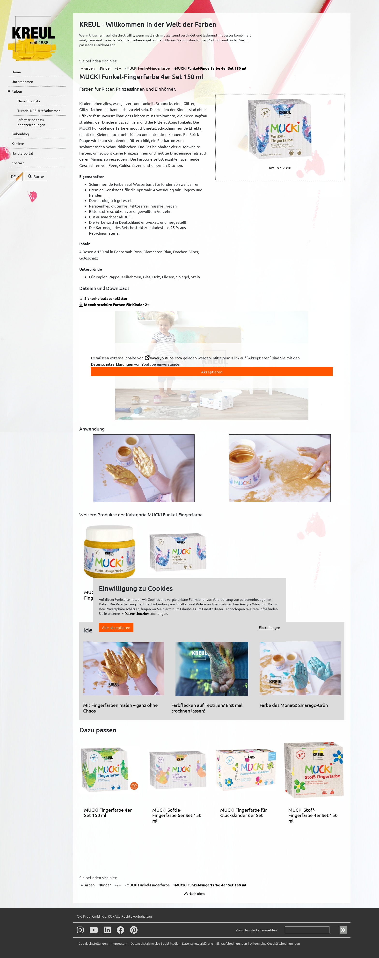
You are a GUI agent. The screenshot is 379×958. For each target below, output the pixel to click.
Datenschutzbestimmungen (145, 613)
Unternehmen (22, 81)
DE (14, 176)
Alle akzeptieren (116, 627)
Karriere (18, 143)
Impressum (119, 943)
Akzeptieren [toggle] (211, 371)
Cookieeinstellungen (93, 943)
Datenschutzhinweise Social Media (155, 943)
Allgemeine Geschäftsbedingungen (275, 943)
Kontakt (18, 163)
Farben (17, 91)
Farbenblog (20, 134)
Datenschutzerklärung (197, 943)
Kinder (105, 68)
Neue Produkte (29, 101)
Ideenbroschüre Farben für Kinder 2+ (116, 304)
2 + (119, 68)
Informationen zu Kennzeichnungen (31, 122)
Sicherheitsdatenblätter (105, 298)
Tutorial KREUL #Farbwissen (38, 110)
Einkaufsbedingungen (231, 943)
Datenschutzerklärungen (112, 364)
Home (16, 72)
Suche (36, 176)
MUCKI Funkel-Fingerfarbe (148, 68)
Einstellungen (269, 627)
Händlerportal (22, 153)
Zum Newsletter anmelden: (256, 930)
